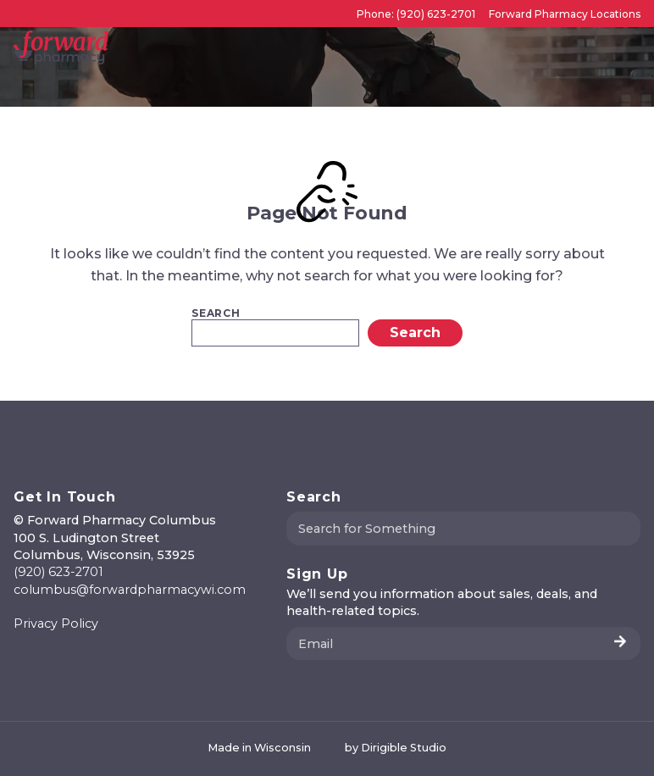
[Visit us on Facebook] (20, 660)
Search (216, 313)
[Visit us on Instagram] (40, 660)
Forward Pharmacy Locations (564, 14)
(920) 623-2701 (58, 571)
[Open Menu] (633, 47)
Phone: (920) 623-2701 (416, 14)
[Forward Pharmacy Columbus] (61, 47)
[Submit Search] (620, 528)
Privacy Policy (56, 623)
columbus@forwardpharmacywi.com (130, 589)
